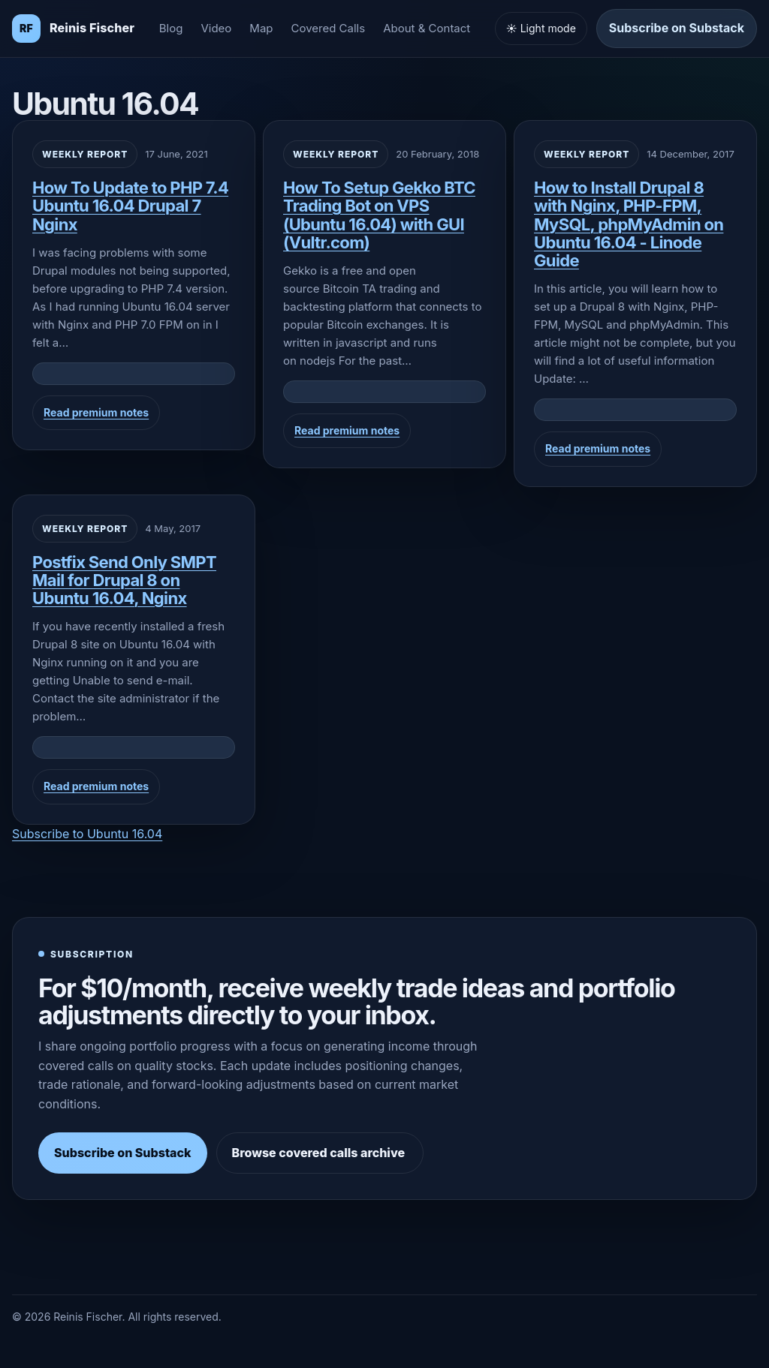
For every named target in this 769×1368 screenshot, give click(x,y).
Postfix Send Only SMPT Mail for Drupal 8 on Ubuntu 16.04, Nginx (124, 580)
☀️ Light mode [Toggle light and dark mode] (541, 28)
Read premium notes (96, 412)
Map (261, 28)
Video (216, 28)
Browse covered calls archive (320, 1152)
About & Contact (426, 28)
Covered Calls (328, 28)
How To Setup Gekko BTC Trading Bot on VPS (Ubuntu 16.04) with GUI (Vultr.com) (379, 215)
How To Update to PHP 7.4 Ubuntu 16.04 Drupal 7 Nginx (130, 205)
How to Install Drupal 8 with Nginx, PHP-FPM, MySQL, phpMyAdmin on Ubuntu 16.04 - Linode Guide (628, 224)
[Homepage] (73, 28)
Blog (171, 28)
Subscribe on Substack (676, 27)
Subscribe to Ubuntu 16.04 (87, 833)
